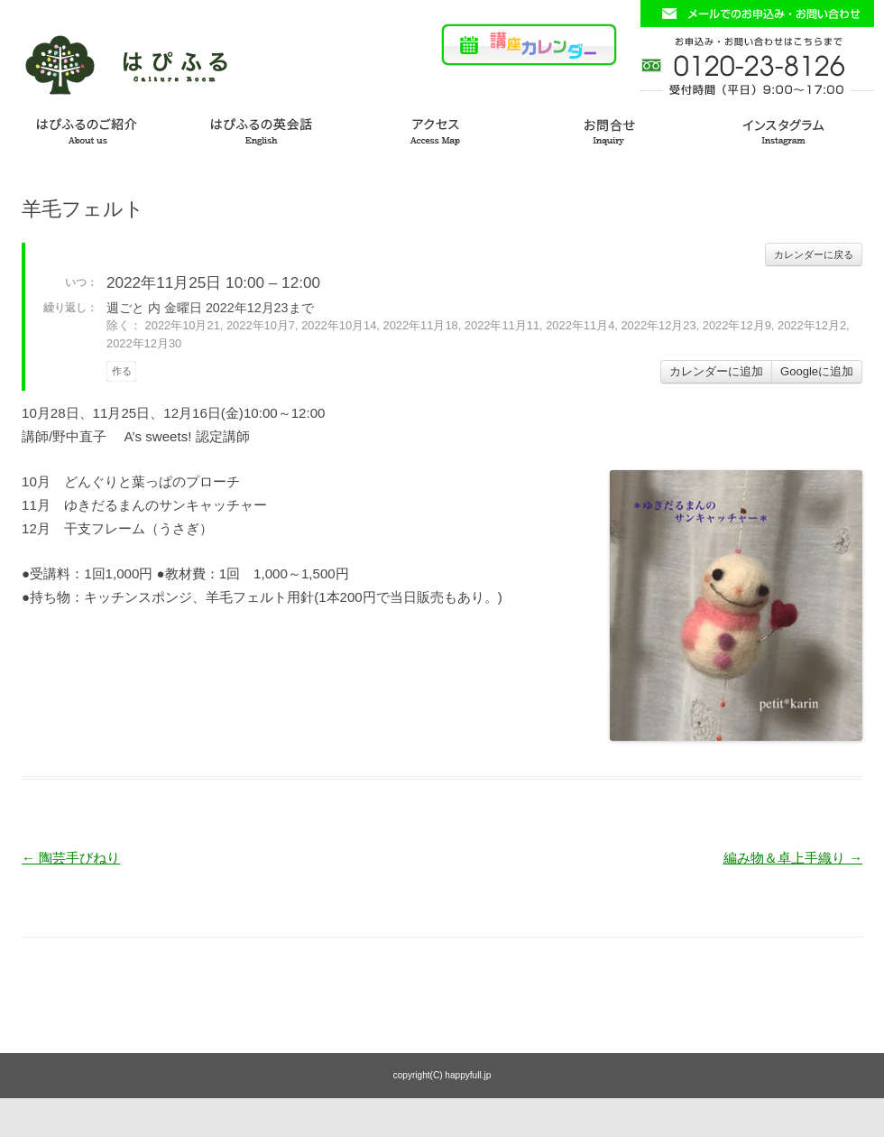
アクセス (442, 128)
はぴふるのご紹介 (88, 128)
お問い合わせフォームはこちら (757, 13)
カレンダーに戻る (813, 254)
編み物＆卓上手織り (792, 857)
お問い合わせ (618, 128)
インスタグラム (795, 128)
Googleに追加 (816, 371)
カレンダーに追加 (716, 371)
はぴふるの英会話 (265, 128)
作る (122, 370)
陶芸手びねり (71, 857)
